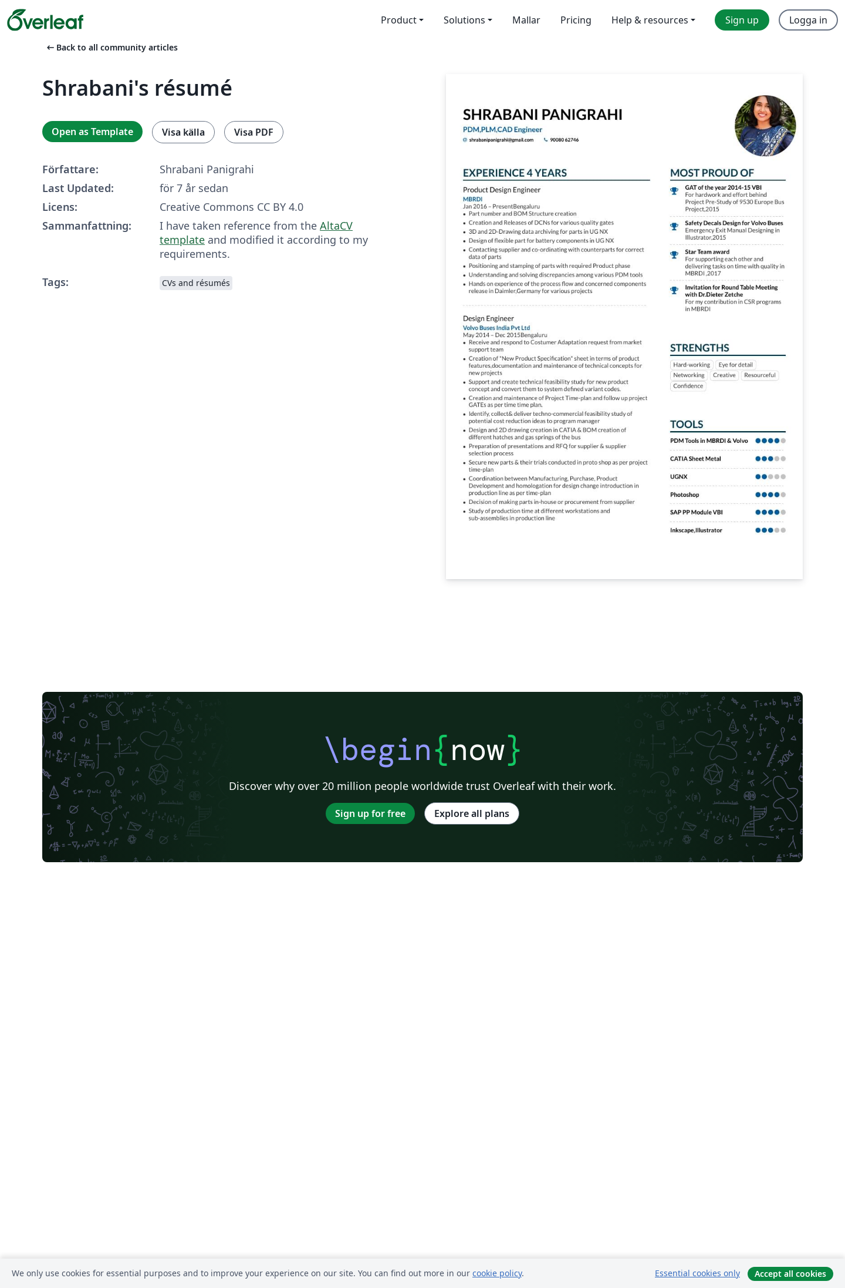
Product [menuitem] (399, 20)
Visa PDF (253, 132)
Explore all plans (471, 813)
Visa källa (183, 132)
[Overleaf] (45, 20)
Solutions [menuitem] (464, 20)
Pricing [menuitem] (576, 20)
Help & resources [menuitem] (649, 20)
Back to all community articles (111, 47)
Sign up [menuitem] (742, 20)
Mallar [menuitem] (526, 20)
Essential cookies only (697, 1273)
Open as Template (92, 131)
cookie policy (497, 1273)
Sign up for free (370, 813)
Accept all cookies (790, 1273)
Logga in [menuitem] (808, 20)
